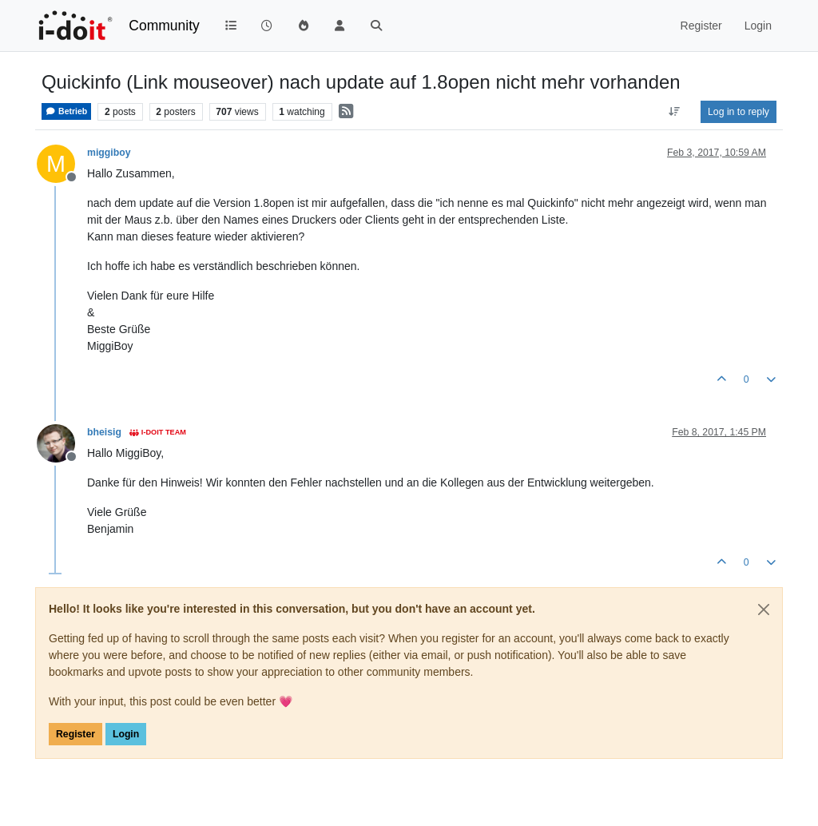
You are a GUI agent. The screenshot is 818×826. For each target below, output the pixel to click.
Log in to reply (738, 111)
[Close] (763, 609)
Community (164, 26)
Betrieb (66, 111)
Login (126, 734)
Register (75, 734)
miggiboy (108, 152)
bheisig (104, 432)
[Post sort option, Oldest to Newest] (674, 112)
